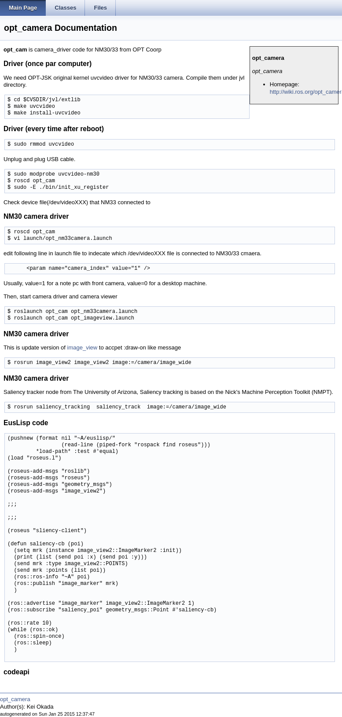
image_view (82, 347)
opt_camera (15, 699)
